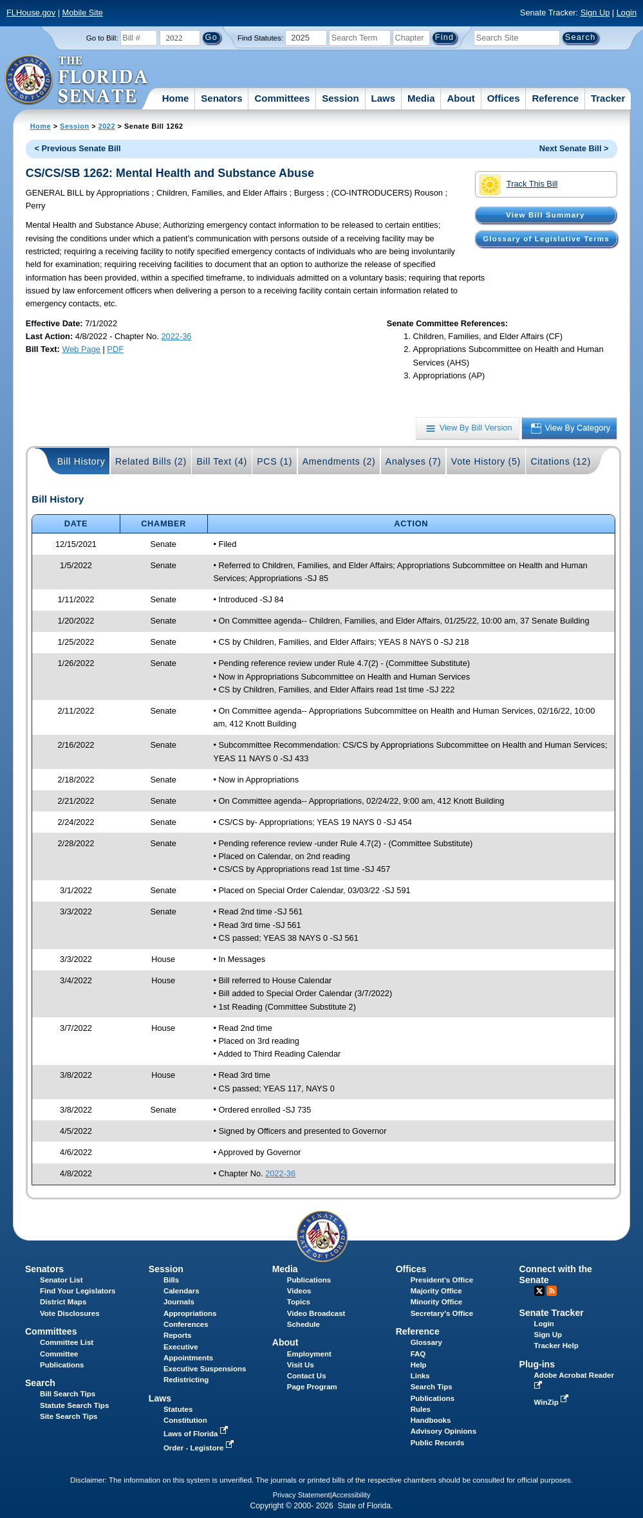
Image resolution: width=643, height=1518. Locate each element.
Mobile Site (82, 12)
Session (340, 98)
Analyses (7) (414, 461)
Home (175, 98)
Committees (282, 98)
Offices (503, 98)
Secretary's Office (442, 1313)
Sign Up (595, 12)
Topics (298, 1302)
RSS (551, 1291)
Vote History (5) (486, 461)
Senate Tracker (551, 1313)
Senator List (61, 1280)
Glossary (426, 1342)
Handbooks (431, 1420)
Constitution (185, 1420)
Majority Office (436, 1291)
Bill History (81, 461)
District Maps (63, 1302)
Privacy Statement (301, 1495)
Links (420, 1376)
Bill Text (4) (221, 461)
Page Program (312, 1387)
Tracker (608, 98)
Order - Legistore (199, 1448)
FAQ (418, 1354)
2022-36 (177, 336)
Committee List (66, 1342)
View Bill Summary (545, 215)
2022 (106, 126)
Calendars (181, 1291)
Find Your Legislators (77, 1291)
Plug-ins (537, 1364)
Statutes (177, 1409)
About (460, 98)
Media (421, 98)
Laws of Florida (196, 1434)
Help (419, 1365)
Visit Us (300, 1365)
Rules (421, 1409)
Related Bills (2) (151, 461)
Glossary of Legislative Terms (546, 239)
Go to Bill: (102, 38)
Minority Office (437, 1302)
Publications (309, 1280)
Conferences (186, 1324)
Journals (178, 1302)
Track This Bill (518, 184)
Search (40, 1383)
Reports (177, 1335)
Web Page (81, 349)
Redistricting (186, 1380)
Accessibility (351, 1495)
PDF (115, 349)
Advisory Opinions (443, 1431)
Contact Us (306, 1376)
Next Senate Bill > (574, 148)
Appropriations (190, 1313)
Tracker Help (556, 1345)
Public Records (438, 1443)
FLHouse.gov (30, 12)
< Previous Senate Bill (78, 148)
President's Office (442, 1280)
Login (627, 12)
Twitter (539, 1291)
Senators (221, 98)
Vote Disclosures (70, 1313)
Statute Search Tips (74, 1405)
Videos (299, 1291)
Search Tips (431, 1387)
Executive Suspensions (205, 1369)
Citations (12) (560, 461)
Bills (171, 1280)
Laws (383, 98)
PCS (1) (274, 461)
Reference (555, 98)
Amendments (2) (339, 461)
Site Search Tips (68, 1416)
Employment (309, 1354)
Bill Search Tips (67, 1394)
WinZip (552, 1402)
